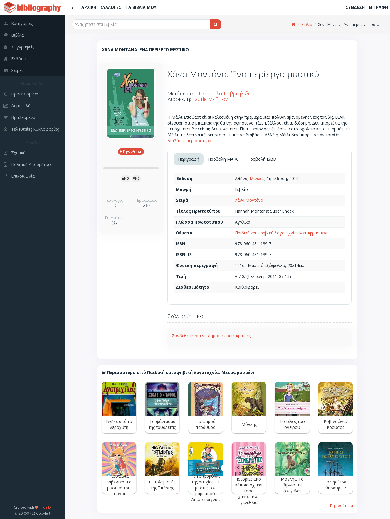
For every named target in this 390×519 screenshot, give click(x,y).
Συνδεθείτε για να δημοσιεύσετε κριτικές (211, 335)
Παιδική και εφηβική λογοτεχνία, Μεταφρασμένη (282, 233)
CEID (47, 507)
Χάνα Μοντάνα (249, 200)
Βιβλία (306, 24)
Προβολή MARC (223, 159)
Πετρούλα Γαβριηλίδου (226, 93)
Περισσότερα (341, 505)
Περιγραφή (188, 159)
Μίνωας (257, 178)
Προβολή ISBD (262, 159)
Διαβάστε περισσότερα (189, 140)
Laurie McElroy (210, 99)
